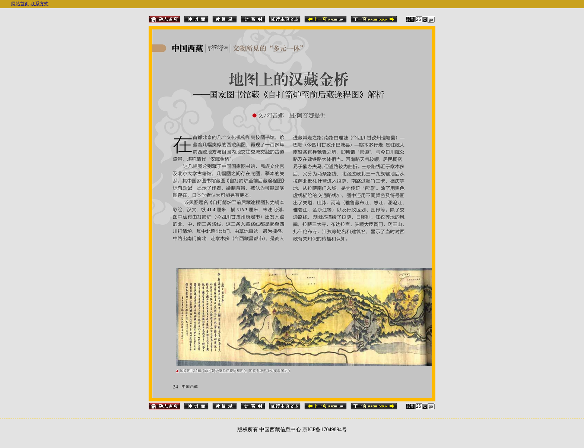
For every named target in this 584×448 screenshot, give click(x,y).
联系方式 (39, 3)
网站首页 (20, 3)
